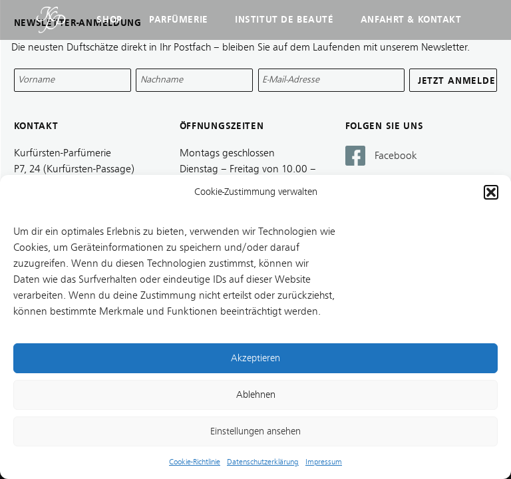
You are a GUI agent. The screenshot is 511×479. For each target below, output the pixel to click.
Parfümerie (178, 19)
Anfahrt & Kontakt (411, 19)
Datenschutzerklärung (263, 461)
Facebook (396, 156)
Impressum (323, 461)
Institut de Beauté (284, 19)
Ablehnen (255, 394)
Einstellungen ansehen (255, 431)
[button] (491, 192)
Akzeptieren (255, 358)
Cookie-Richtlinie (194, 461)
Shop (109, 19)
